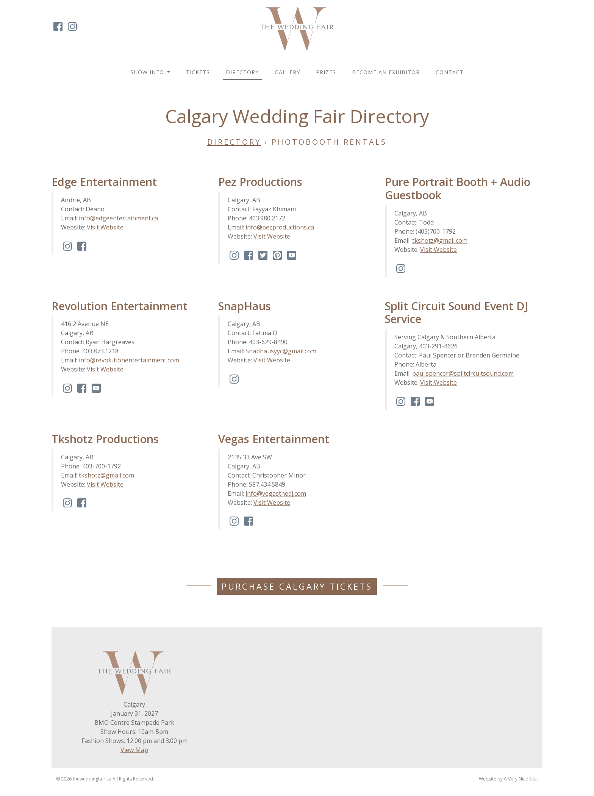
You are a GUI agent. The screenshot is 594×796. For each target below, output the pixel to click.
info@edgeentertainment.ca (118, 218)
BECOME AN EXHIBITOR (386, 72)
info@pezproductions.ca (279, 227)
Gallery (287, 72)
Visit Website (105, 227)
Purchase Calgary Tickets (297, 586)
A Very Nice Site (520, 779)
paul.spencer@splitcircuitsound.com (463, 373)
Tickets (198, 72)
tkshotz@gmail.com (439, 240)
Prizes (326, 72)
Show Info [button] (148, 72)
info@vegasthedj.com (275, 493)
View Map (134, 750)
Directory (242, 72)
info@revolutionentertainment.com (129, 360)
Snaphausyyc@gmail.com (280, 351)
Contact (450, 72)
